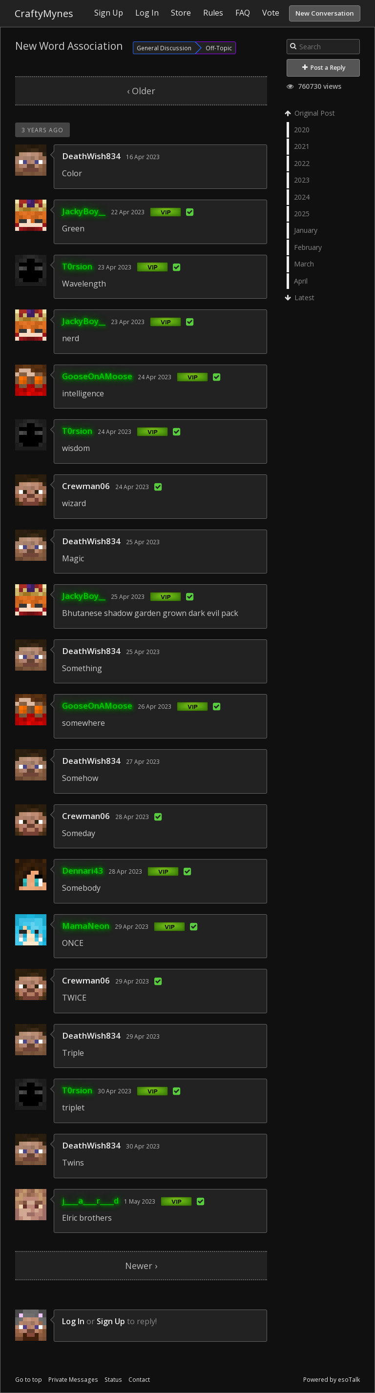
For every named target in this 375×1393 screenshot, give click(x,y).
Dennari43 (82, 870)
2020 (302, 129)
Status (113, 1379)
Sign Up (111, 1321)
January (305, 230)
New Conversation (324, 13)
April (301, 281)
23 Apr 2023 (114, 267)
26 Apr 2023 (154, 706)
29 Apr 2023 (131, 926)
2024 (302, 197)
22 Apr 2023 (128, 212)
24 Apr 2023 (154, 377)
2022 (302, 163)
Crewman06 (86, 486)
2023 (302, 179)
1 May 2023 (139, 1201)
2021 (302, 146)
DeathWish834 (91, 156)
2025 (302, 213)
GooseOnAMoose (97, 376)
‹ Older (141, 91)
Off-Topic (219, 48)
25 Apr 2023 (143, 542)
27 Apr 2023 (143, 761)
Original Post (311, 113)
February (308, 247)
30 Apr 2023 (114, 1091)
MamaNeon (85, 925)
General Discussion (164, 48)
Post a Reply (324, 67)
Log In (73, 1321)
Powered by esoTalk (331, 1379)
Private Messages (73, 1379)
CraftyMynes (44, 13)
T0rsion (77, 266)
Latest (300, 297)
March (304, 263)
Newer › (141, 1265)
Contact (139, 1379)
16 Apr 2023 (143, 157)
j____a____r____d (90, 1200)
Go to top (28, 1379)
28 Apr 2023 (132, 816)
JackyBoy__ (83, 211)
